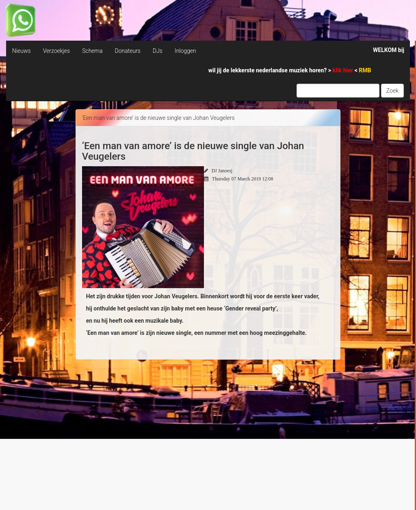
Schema (92, 51)
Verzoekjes (56, 51)
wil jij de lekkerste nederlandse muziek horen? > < (289, 70)
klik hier (344, 70)
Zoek (392, 90)
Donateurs (127, 51)
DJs (157, 51)
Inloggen (185, 51)
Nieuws (21, 51)
